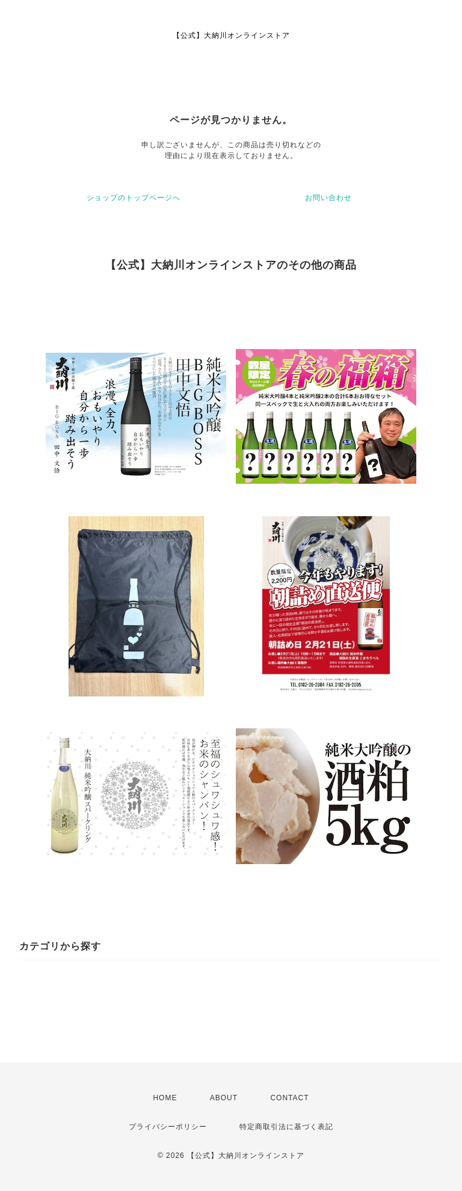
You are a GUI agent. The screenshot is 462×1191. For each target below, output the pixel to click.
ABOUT (224, 1098)
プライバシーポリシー (168, 1126)
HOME (165, 1098)
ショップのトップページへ (133, 197)
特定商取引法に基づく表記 (286, 1126)
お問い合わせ (328, 197)
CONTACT (289, 1098)
